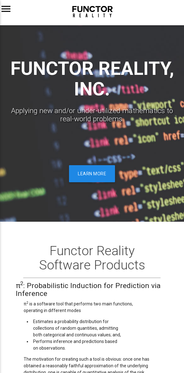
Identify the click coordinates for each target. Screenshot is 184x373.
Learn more (92, 173)
